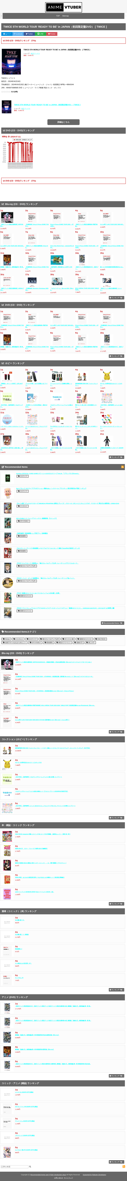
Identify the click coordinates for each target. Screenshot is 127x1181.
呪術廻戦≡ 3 (18, 949)
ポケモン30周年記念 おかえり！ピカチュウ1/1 (28, 762)
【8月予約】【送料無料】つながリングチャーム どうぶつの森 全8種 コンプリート (38, 777)
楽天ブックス (35, 53)
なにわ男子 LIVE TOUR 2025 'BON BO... (112, 224)
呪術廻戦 (22, 536)
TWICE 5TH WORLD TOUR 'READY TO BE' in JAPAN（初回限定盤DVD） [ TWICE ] (47, 105)
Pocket (51, 34)
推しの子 (90, 642)
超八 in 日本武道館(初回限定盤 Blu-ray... (112, 267)
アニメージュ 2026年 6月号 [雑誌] (25, 1121)
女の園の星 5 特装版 (22, 934)
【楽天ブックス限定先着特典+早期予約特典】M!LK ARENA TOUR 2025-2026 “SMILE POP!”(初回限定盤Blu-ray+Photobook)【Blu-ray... (55, 705)
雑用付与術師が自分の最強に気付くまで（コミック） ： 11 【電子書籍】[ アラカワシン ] (40, 863)
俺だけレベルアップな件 (26, 566)
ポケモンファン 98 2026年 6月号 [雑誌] (26, 1106)
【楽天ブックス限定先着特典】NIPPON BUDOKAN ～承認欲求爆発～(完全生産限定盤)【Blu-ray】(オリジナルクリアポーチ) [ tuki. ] (53, 662)
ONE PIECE (100, 639)
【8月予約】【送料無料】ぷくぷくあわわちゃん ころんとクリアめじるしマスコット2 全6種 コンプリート (45, 806)
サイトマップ (68, 1178)
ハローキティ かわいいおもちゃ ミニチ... (12, 426)
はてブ (7, 34)
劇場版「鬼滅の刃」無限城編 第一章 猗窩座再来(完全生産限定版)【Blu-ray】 (37, 1035)
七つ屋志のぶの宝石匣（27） (23, 963)
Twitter (29, 34)
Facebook (18, 34)
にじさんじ (22, 506)
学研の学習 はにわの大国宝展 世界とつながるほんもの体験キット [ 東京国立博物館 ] (39, 877)
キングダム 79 (19, 978)
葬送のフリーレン (63, 642)
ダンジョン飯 (68, 639)
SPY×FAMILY (23, 521)
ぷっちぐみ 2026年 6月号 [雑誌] (24, 1092)
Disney (6, 639)
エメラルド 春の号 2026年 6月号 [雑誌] (26, 1150)
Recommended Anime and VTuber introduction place (48, 1175)
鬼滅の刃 (78, 642)
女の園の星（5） (20, 920)
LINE (41, 34)
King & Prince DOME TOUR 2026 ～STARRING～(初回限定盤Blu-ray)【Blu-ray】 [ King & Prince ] (44, 691)
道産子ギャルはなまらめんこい (14, 642)
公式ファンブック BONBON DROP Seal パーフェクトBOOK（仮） (34, 892)
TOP (58, 16)
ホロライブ (22, 476)
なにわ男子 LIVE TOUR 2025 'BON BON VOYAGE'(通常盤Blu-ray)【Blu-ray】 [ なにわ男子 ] (42, 720)
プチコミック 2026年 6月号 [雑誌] (25, 1135)
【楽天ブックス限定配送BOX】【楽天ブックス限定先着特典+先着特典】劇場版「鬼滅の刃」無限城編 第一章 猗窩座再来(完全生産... (53, 1064)
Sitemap (65, 16)
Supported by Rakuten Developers (94, 1175)
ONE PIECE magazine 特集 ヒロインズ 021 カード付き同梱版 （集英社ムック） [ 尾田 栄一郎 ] (42, 834)
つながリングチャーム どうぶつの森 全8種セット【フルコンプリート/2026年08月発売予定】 (41, 791)
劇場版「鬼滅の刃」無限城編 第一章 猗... (12, 267)
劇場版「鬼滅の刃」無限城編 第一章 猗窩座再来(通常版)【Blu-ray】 (34, 1049)
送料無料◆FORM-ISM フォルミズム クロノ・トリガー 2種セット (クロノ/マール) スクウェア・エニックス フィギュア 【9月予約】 (52, 748)
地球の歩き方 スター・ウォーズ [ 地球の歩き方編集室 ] (31, 848)
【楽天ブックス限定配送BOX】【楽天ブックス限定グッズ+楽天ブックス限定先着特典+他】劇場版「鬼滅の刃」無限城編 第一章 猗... (53, 1006)
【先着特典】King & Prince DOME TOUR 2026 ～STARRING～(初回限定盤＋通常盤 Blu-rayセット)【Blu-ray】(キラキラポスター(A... (54, 676)
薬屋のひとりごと (24, 596)
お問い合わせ (58, 1178)
